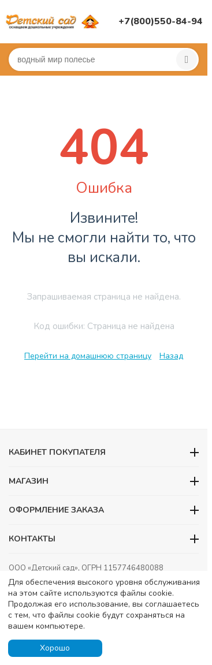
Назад (171, 355)
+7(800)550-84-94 (160, 21)
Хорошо (55, 647)
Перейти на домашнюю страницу (87, 355)
